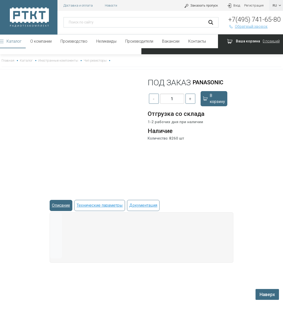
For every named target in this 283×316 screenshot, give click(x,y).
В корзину (213, 98)
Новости (111, 5)
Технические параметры (100, 205)
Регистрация (254, 5)
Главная (8, 60)
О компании (41, 41)
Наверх (267, 294)
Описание (61, 205)
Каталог (14, 41)
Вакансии (170, 41)
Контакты (197, 41)
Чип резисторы (95, 60)
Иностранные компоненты (58, 60)
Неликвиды (106, 41)
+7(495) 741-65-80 (254, 19)
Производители (139, 41)
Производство (73, 41)
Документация (143, 205)
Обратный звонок (248, 26)
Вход (233, 5)
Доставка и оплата (78, 5)
